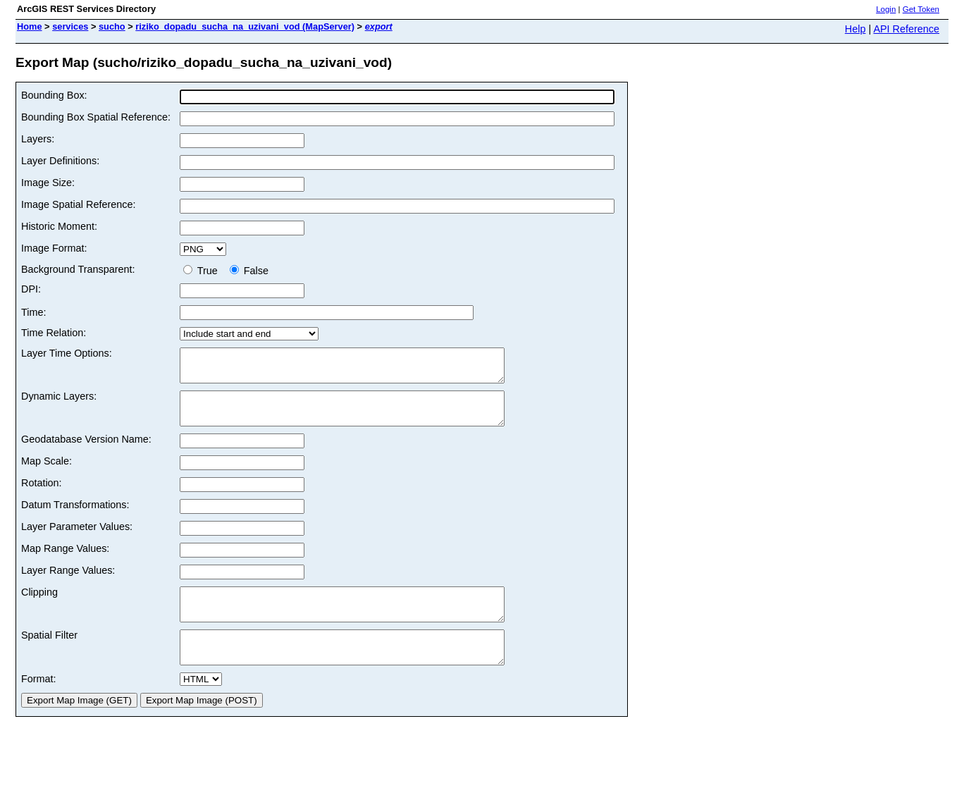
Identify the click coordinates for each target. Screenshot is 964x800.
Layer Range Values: (68, 583)
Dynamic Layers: (59, 402)
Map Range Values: (65, 561)
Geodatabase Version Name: (86, 451)
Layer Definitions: (60, 160)
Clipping (39, 604)
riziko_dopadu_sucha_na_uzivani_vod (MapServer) (244, 26)
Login (886, 9)
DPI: (31, 289)
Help (855, 29)
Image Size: (48, 182)
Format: (38, 704)
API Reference (906, 29)
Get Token (921, 9)
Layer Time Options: (66, 353)
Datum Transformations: (75, 517)
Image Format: (54, 248)
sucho (112, 26)
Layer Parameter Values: (76, 539)
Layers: (37, 138)
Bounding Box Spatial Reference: (96, 117)
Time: (33, 312)
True (203, 270)
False (249, 270)
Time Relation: (53, 332)
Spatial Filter (49, 654)
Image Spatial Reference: (78, 204)
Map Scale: (46, 473)
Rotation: (41, 495)
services (70, 26)
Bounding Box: (54, 95)
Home (29, 26)
